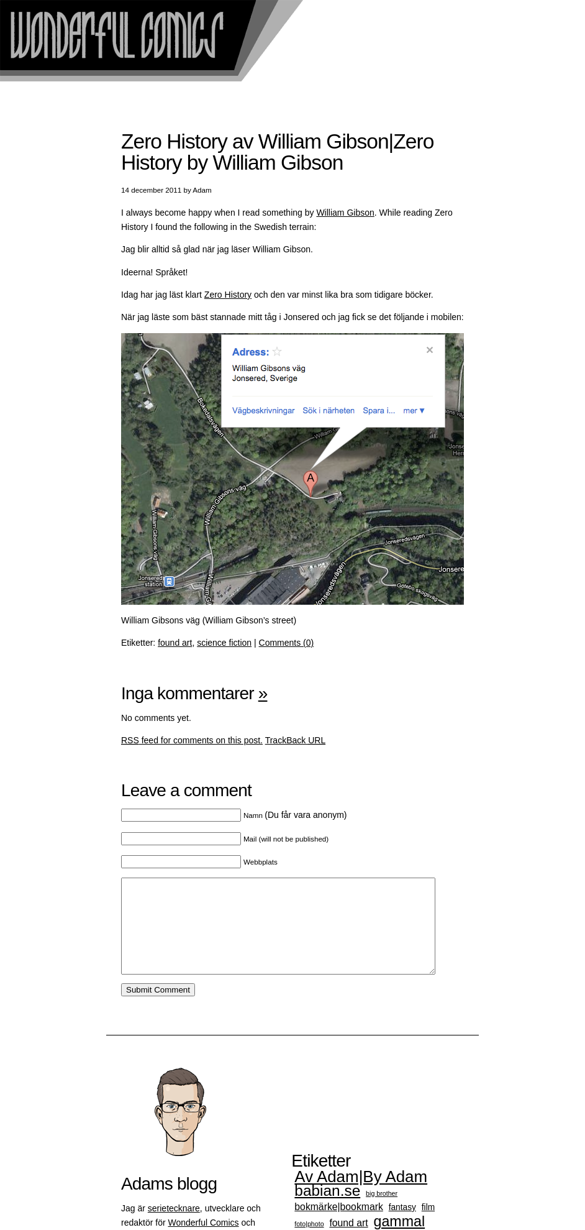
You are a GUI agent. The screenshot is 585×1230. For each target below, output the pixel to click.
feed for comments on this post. (192, 740)
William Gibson (345, 213)
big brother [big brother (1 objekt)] (381, 1212)
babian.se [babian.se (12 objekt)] (327, 1209)
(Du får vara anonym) (295, 815)
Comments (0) (286, 643)
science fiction (224, 643)
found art (175, 643)
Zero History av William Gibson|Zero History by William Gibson (277, 152)
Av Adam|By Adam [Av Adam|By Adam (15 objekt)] (360, 1195)
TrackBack (295, 740)
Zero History (228, 295)
